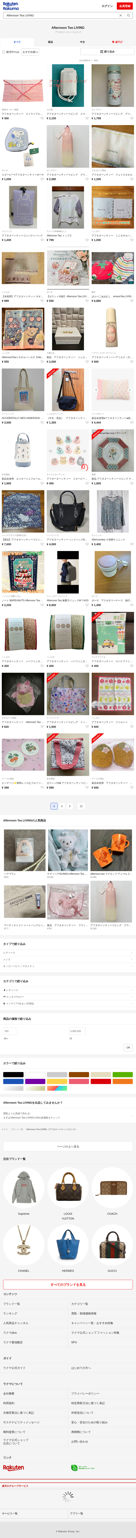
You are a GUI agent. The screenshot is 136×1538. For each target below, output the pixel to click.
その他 (50, 109)
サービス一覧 (10, 1513)
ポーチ (5, 170)
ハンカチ (96, 231)
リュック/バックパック (57, 596)
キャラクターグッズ (56, 474)
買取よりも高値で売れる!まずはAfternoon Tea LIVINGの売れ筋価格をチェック (68, 1115)
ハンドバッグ (53, 535)
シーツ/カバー (98, 414)
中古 (82, 42)
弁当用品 (6, 474)
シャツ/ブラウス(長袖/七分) (14, 535)
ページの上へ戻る (68, 1146)
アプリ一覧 (76, 1513)
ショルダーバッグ (55, 414)
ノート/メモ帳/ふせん (11, 596)
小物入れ (51, 353)
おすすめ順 (30, 51)
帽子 (94, 292)
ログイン (107, 6)
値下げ (117, 42)
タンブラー (97, 109)
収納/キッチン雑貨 (10, 109)
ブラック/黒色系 (23, 1074)
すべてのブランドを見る (68, 1284)
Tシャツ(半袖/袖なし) (56, 231)
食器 (94, 474)
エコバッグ (7, 231)
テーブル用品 (8, 779)
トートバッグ (8, 414)
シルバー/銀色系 (23, 1088)
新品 (50, 42)
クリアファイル (99, 657)
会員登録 (124, 6)
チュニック (97, 535)
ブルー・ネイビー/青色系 (23, 1081)
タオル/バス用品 (99, 170)
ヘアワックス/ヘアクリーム (104, 353)
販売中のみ (10, 51)
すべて (17, 42)
